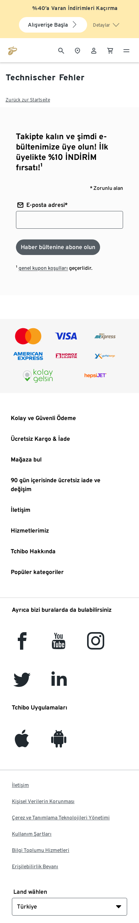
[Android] (59, 743)
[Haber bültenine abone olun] (58, 247)
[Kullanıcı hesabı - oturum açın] (94, 50)
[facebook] (22, 645)
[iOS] (22, 743)
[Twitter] (22, 684)
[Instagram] (96, 645)
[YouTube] (59, 645)
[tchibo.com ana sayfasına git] (12, 50)
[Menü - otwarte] (126, 50)
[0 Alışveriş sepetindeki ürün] (110, 50)
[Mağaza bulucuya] (77, 50)
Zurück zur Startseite (28, 100)
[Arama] (61, 50)
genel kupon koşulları (43, 268)
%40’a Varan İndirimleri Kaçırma (75, 8)
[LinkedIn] (59, 684)
